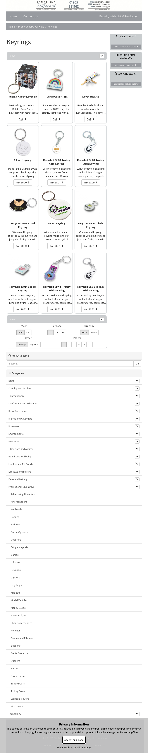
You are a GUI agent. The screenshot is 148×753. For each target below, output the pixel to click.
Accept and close (74, 740)
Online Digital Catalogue (125, 56)
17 (89, 344)
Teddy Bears (18, 683)
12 (50, 332)
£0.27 (57, 182)
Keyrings (52, 26)
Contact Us (30, 16)
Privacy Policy (64, 747)
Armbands (16, 509)
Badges (15, 517)
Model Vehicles (19, 600)
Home (13, 16)
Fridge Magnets (19, 547)
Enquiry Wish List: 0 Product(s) (119, 16)
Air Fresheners (19, 501)
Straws (15, 668)
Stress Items (18, 676)
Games (15, 554)
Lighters (15, 577)
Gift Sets (15, 562)
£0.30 (23, 246)
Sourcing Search (126, 73)
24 (57, 332)
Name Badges (18, 615)
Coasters (16, 539)
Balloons (15, 524)
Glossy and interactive (126, 65)
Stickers (15, 660)
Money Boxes (18, 607)
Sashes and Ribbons (22, 638)
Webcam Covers (20, 698)
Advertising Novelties (23, 494)
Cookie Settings (82, 747)
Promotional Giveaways (31, 26)
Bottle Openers (19, 532)
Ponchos (15, 630)
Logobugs (16, 585)
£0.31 (57, 246)
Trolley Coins (18, 691)
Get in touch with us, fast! (126, 46)
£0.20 (23, 182)
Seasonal (16, 645)
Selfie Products (19, 653)
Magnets (15, 592)
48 (63, 332)
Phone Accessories (21, 623)
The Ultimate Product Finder (126, 84)
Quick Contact (126, 36)
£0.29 (91, 182)
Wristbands (17, 706)
